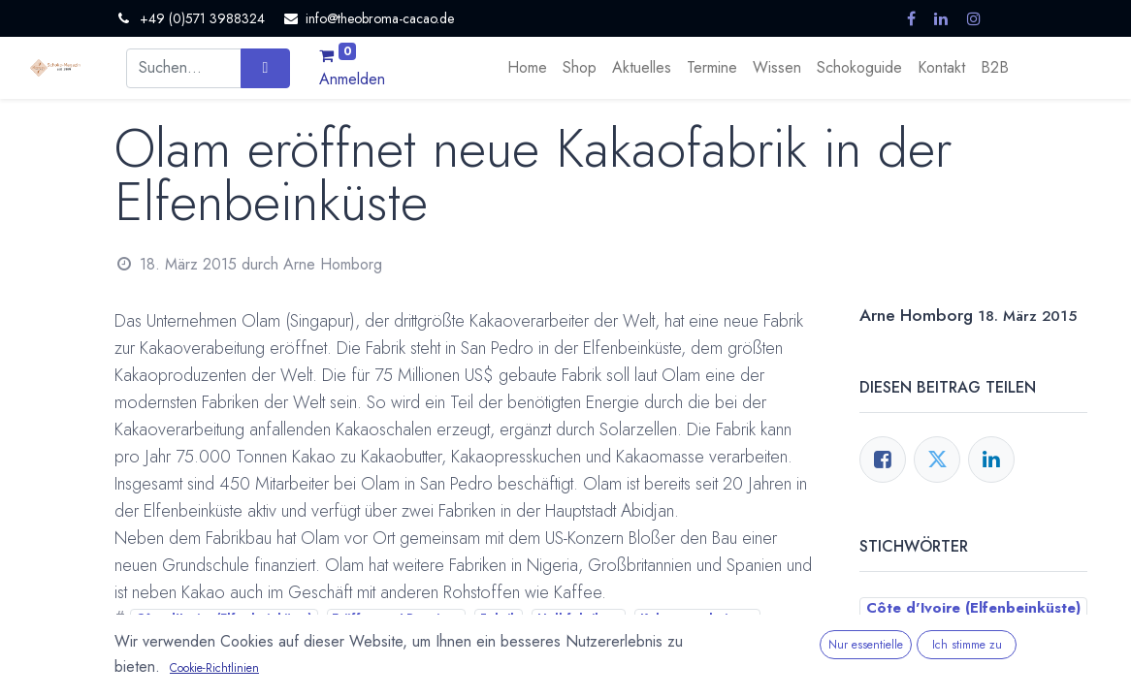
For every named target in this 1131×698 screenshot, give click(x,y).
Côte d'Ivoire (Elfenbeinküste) (224, 618)
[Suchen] (265, 67)
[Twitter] (937, 459)
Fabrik (498, 618)
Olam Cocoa (157, 641)
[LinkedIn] (991, 459)
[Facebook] (882, 459)
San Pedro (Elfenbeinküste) (294, 641)
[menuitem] (527, 67)
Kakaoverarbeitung (697, 618)
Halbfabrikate (579, 618)
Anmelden (352, 79)
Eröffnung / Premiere (396, 618)
